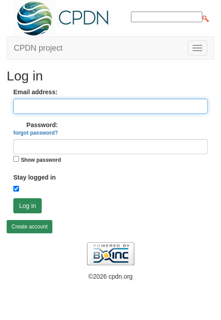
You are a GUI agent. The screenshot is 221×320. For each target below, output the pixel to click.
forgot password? (35, 133)
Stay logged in (34, 177)
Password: (35, 128)
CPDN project (38, 48)
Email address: (35, 92)
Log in (27, 205)
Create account (29, 227)
